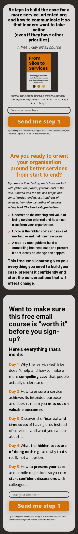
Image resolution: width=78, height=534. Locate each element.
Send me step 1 (39, 121)
